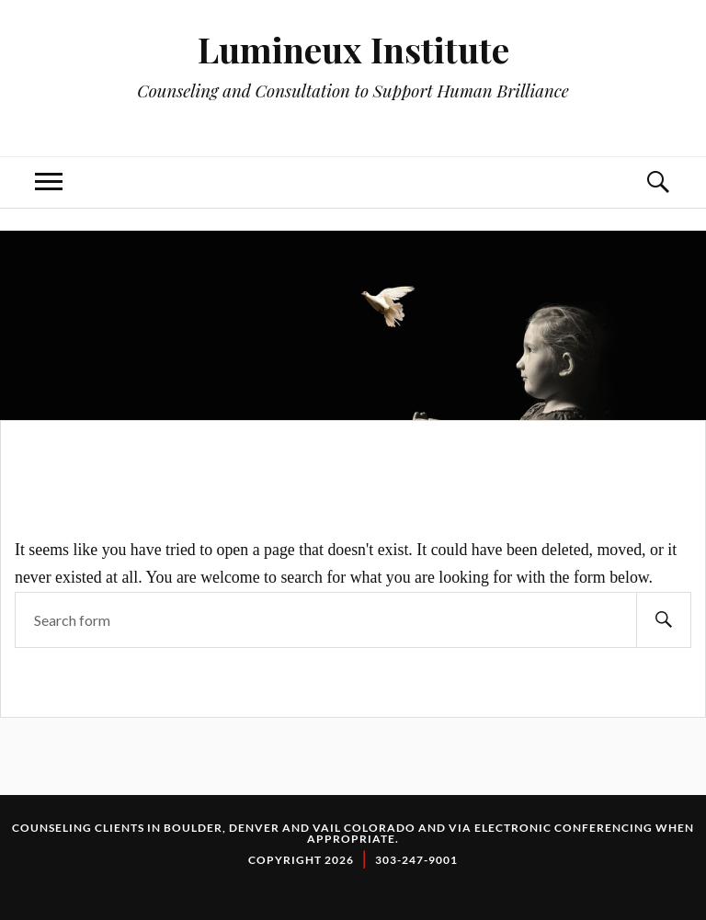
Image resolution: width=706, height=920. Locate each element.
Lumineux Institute (353, 49)
